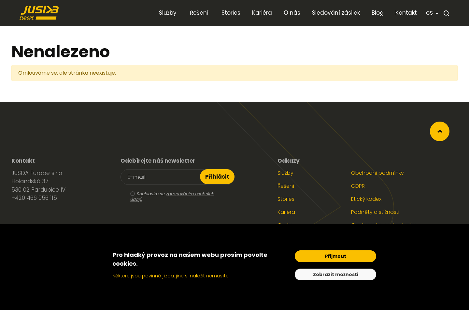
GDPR (358, 186)
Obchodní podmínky (377, 173)
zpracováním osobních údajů (172, 196)
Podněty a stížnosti (375, 212)
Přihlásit (217, 177)
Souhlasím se (167, 196)
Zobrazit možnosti (335, 274)
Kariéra (286, 212)
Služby (285, 173)
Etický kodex (366, 199)
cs (432, 13)
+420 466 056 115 (34, 198)
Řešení (285, 186)
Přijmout (335, 256)
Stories (285, 199)
